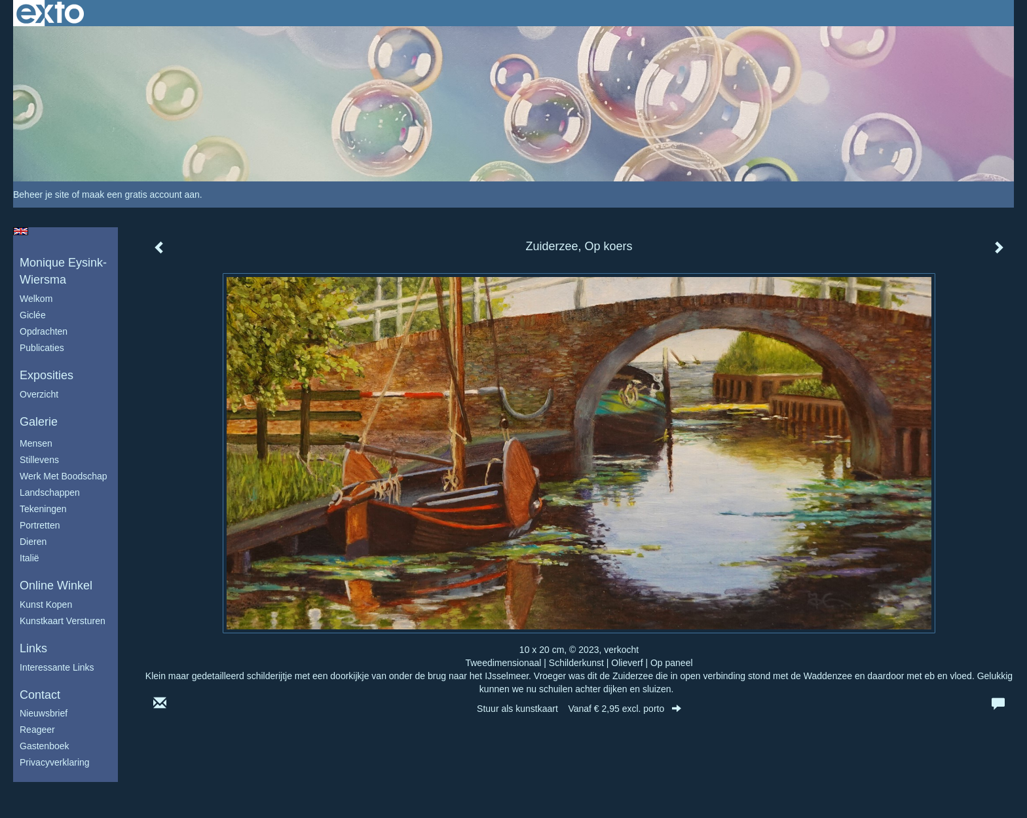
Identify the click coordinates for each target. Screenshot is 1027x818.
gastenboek (44, 746)
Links (33, 648)
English (20, 231)
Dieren (33, 541)
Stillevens (39, 460)
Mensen (36, 443)
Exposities (46, 375)
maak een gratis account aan (141, 194)
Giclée (33, 315)
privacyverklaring (55, 762)
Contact (40, 694)
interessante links (57, 667)
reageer (37, 729)
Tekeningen (43, 509)
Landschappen (50, 492)
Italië (29, 558)
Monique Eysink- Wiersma (63, 271)
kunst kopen (46, 604)
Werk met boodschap (63, 476)
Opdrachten (43, 331)
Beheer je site (41, 194)
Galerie (39, 421)
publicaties (42, 348)
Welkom (36, 298)
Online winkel (56, 585)
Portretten (40, 525)
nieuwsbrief (43, 713)
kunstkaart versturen (62, 621)
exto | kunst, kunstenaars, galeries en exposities (50, 13)
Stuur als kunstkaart (579, 708)
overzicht (39, 394)
